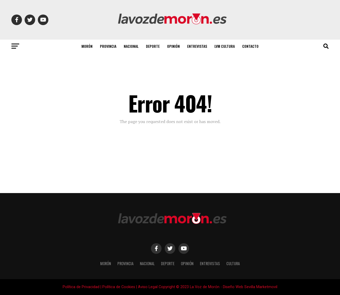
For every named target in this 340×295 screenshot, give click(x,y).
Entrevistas (197, 46)
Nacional (131, 46)
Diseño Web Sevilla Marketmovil (250, 287)
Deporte (153, 46)
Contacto (250, 46)
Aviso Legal (148, 287)
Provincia (108, 46)
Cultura (233, 263)
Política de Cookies (118, 287)
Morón (87, 46)
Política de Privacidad (81, 287)
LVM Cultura (224, 46)
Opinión (173, 46)
